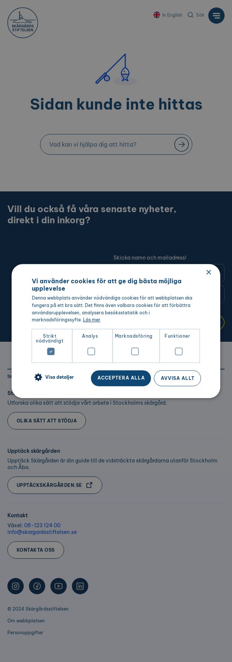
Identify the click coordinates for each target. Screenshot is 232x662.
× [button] (208, 272)
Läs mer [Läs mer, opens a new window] (91, 320)
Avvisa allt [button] (178, 378)
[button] (53, 377)
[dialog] (115, 331)
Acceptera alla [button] (121, 378)
